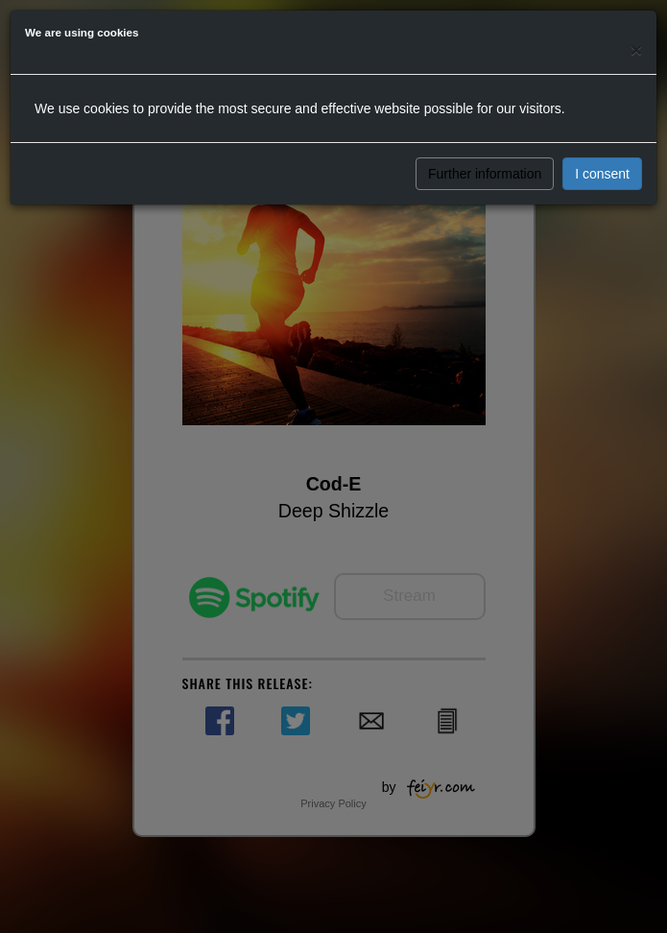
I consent (602, 173)
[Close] (636, 49)
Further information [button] (484, 173)
